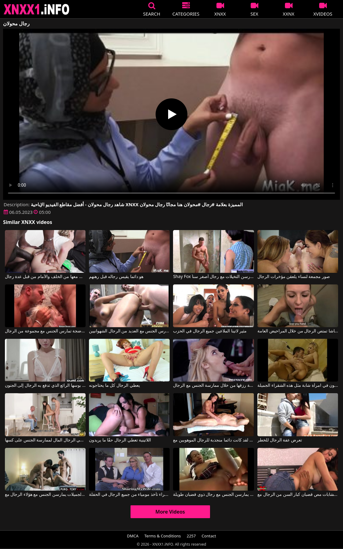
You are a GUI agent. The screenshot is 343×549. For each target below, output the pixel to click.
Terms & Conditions (162, 536)
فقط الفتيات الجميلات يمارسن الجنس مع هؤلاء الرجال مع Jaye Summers (45, 494)
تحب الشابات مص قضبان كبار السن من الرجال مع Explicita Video (297, 494)
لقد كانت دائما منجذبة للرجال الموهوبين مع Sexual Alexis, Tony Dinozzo (213, 440)
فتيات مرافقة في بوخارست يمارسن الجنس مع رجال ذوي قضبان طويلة (213, 494)
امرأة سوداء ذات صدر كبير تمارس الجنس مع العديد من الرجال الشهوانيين (129, 331)
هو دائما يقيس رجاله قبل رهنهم (116, 276)
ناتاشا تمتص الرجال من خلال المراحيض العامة (297, 331)
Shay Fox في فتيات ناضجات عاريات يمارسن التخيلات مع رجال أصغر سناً (213, 276)
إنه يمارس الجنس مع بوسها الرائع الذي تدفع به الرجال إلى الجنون (45, 385)
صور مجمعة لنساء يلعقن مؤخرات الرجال (293, 276)
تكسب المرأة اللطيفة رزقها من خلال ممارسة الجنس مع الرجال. (213, 385)
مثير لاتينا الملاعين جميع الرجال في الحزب (210, 331)
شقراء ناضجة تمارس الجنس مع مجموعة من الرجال (45, 331)
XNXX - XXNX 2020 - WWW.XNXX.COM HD (36, 9)
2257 (191, 536)
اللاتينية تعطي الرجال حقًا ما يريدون (120, 440)
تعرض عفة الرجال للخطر (279, 440)
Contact (209, 536)
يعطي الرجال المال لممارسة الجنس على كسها (45, 440)
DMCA (132, 536)
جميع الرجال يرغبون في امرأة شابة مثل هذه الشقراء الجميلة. (297, 385)
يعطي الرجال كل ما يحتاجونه (114, 385)
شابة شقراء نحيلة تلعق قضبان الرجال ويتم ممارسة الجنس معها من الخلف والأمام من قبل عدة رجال (45, 276)
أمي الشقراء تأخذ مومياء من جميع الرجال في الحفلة (129, 494)
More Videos (170, 511)
